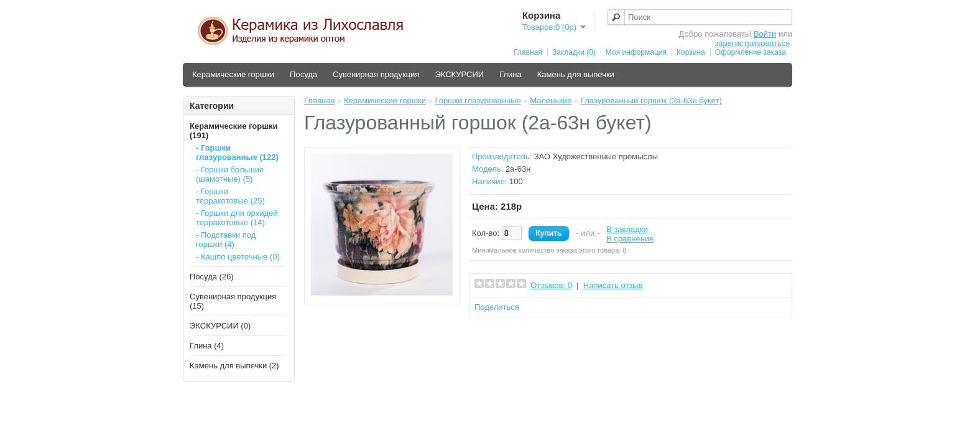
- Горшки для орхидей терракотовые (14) (237, 217)
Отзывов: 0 (551, 285)
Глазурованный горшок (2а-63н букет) (651, 100)
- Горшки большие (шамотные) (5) (230, 174)
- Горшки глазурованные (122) (237, 152)
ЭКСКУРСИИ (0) (220, 325)
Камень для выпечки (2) (234, 365)
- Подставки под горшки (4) (226, 239)
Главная (528, 52)
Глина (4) (207, 345)
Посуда (303, 74)
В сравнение (630, 238)
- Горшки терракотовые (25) (230, 196)
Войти (765, 34)
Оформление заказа (750, 52)
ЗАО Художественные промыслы (596, 156)
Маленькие (550, 100)
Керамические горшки (233, 74)
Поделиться (496, 307)
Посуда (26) (212, 276)
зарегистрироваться (752, 43)
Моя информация (636, 52)
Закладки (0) (574, 52)
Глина (510, 74)
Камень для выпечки (575, 74)
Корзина (691, 52)
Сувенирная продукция (376, 74)
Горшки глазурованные (477, 100)
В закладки (627, 229)
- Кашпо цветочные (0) (238, 256)
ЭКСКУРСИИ (459, 74)
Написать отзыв (613, 285)
